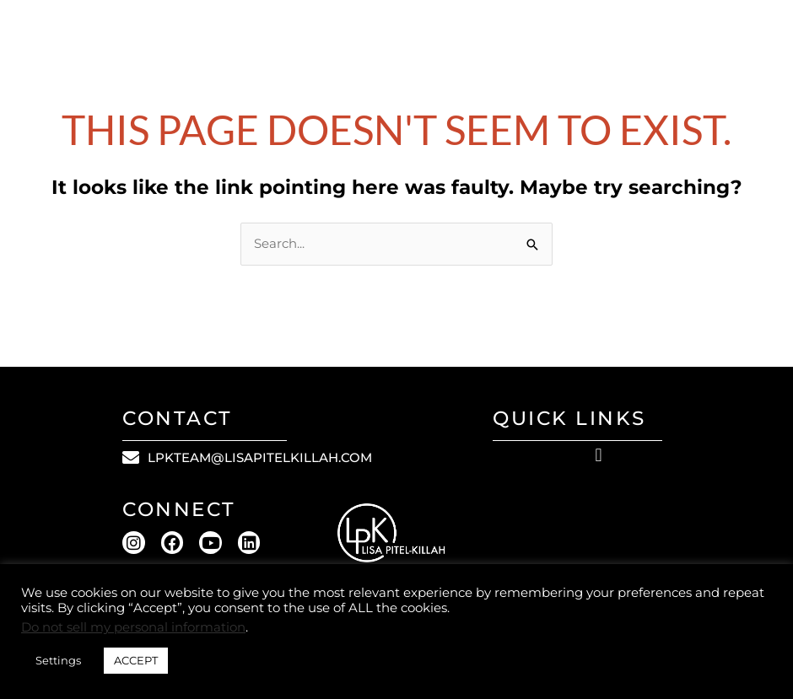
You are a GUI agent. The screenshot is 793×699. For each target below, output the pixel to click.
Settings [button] (58, 660)
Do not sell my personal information (133, 627)
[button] (599, 455)
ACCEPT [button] (136, 660)
